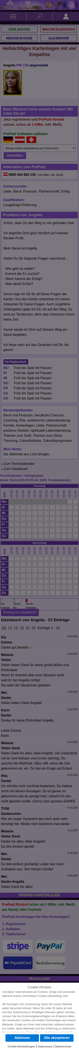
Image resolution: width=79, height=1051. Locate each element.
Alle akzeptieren (57, 1038)
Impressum (45, 1046)
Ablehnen (22, 1038)
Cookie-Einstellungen (21, 1046)
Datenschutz (63, 1046)
